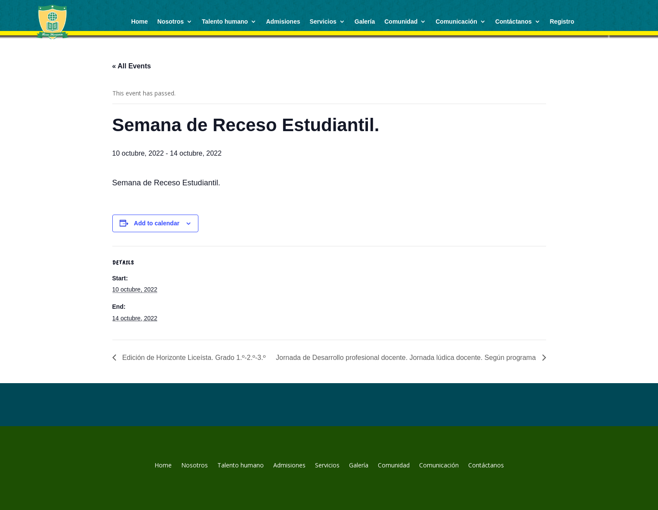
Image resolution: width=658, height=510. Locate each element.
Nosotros (171, 21)
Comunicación (456, 21)
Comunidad (400, 21)
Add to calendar (156, 223)
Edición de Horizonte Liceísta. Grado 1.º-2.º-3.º (193, 357)
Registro (562, 21)
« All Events (131, 66)
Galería (365, 21)
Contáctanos (513, 21)
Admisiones (283, 21)
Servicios (322, 21)
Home (139, 21)
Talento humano (225, 21)
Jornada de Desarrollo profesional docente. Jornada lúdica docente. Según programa (407, 357)
